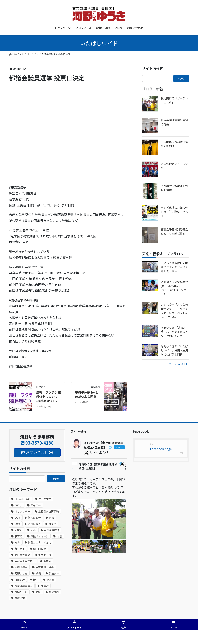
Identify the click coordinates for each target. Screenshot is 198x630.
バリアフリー (22, 511)
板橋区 (47, 561)
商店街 (18, 530)
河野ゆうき (21, 573)
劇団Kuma (34, 524)
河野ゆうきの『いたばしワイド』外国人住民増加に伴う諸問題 (174, 350)
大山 (33, 530)
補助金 (50, 579)
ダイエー (36, 505)
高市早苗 (20, 598)
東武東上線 (44, 555)
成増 (59, 536)
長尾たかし (21, 592)
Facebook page (161, 448)
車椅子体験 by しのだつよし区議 (87, 394)
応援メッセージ (40, 536)
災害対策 (54, 573)
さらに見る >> (178, 364)
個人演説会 (34, 518)
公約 (17, 524)
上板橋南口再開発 (48, 511)
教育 (17, 542)
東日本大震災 (22, 555)
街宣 (35, 579)
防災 (38, 592)
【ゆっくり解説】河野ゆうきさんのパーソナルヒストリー (174, 267)
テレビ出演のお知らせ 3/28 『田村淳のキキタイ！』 (175, 212)
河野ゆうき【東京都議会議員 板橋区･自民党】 (98, 466)
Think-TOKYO (22, 499)
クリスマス (44, 499)
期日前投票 (39, 549)
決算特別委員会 (45, 567)
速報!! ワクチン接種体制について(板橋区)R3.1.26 (48, 396)
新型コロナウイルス (39, 542)
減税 (38, 573)
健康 (51, 518)
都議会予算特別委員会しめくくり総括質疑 (174, 231)
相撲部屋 (20, 579)
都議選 (45, 586)
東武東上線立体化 (25, 561)
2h (125, 466)
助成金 (52, 524)
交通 (17, 518)
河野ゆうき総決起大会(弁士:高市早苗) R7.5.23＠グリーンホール (174, 288)
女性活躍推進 (51, 530)
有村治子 (20, 549)
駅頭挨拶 (54, 592)
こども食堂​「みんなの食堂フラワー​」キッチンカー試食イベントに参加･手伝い (174, 311)
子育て (18, 536)
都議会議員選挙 (23, 586)
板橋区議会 (21, 567)
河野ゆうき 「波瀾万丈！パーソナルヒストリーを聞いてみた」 (174, 332)
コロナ (18, 505)
